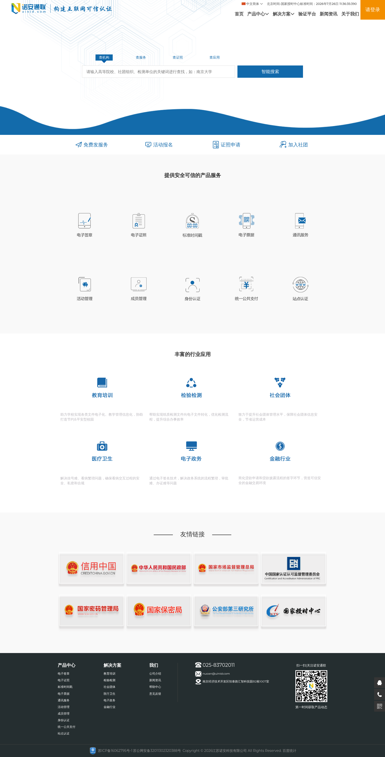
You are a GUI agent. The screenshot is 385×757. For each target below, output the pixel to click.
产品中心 (258, 14)
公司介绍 (155, 673)
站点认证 (63, 733)
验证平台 (307, 14)
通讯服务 (63, 700)
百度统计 (289, 750)
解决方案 (283, 14)
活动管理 (63, 707)
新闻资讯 (328, 14)
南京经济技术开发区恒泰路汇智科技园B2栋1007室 (232, 681)
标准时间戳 (65, 687)
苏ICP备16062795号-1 (115, 750)
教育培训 (109, 673)
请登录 (372, 9)
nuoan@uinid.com (212, 674)
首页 (239, 14)
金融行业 (109, 707)
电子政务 (109, 700)
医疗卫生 (109, 693)
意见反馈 (155, 693)
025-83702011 (215, 665)
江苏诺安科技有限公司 (229, 750)
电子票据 (63, 693)
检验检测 (109, 680)
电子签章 (63, 673)
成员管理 (63, 713)
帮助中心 (155, 687)
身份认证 (63, 720)
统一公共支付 (66, 727)
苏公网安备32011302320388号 (157, 750)
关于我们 (350, 14)
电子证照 (63, 680)
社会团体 (109, 687)
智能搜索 (270, 71)
